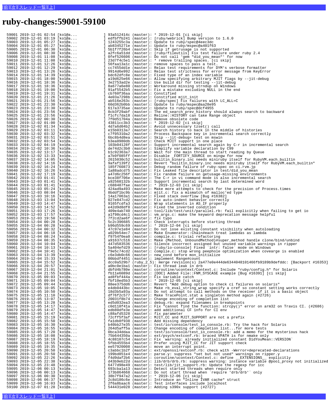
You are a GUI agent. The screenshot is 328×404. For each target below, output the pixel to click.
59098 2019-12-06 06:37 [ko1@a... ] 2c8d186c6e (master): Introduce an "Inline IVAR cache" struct (121, 379)
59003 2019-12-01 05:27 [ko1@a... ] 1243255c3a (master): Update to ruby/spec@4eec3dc (108, 42)
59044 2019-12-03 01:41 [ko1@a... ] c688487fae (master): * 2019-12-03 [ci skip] (102, 185)
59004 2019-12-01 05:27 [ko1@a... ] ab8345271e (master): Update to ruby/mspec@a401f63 (109, 45)
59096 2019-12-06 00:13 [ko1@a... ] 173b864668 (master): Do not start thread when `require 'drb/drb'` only (132, 372)
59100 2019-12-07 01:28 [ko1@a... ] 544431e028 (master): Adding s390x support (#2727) (109, 387)
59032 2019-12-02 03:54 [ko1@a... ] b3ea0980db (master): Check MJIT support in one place (112, 141)
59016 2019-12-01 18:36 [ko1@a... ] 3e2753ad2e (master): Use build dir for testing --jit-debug (119, 82)
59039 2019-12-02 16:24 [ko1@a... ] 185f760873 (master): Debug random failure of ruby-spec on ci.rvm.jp (128, 166)
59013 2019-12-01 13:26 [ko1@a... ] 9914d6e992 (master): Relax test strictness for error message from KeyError (136, 71)
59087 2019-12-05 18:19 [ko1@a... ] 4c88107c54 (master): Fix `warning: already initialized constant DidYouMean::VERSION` (147, 339)
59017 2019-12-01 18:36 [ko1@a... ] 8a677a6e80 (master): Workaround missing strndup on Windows (119, 86)
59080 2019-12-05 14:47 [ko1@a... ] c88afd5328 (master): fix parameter (99, 313)
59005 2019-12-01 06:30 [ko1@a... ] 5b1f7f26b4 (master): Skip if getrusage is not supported (115, 49)
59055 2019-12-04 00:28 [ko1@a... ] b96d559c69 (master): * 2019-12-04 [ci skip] (102, 225)
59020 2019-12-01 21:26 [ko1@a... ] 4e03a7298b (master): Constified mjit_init (100, 97)
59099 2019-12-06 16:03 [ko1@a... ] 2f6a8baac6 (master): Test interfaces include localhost (114, 383)
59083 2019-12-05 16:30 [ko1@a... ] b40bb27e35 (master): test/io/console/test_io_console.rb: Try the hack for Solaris (144, 324)
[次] (14, 7)
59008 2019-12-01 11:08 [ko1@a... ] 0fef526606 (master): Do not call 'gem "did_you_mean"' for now (122, 56)
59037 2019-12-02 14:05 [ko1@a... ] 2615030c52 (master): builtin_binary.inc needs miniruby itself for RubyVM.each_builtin (148, 159)
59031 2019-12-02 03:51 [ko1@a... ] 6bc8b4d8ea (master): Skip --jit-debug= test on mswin (112, 137)
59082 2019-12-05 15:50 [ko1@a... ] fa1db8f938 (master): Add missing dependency (102, 321)
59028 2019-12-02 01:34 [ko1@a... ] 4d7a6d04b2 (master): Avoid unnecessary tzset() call (111, 126)
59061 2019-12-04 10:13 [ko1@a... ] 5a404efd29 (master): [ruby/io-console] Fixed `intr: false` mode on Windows (136, 247)
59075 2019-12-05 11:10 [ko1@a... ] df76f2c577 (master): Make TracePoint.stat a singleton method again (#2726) (136, 295)
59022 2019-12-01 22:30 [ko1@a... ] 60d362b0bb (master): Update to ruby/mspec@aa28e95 (109, 104)
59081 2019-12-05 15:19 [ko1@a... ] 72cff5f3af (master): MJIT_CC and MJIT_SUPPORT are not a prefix (123, 317)
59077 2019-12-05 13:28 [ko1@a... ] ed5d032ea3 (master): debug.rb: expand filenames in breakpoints (123, 302)
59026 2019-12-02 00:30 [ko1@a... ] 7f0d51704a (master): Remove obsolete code (100, 119)
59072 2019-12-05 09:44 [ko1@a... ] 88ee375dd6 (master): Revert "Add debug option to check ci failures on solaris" (141, 284)
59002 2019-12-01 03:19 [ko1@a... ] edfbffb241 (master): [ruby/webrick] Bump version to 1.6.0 (117, 38)
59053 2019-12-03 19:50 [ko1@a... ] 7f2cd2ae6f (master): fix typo (99, 218)
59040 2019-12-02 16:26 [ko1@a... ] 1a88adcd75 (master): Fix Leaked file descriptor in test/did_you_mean (130, 170)
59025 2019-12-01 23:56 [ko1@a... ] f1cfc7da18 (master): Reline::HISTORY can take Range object (119, 115)
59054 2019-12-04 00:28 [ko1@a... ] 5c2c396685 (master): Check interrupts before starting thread (121, 221)
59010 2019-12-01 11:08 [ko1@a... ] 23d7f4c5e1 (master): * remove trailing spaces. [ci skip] (116, 60)
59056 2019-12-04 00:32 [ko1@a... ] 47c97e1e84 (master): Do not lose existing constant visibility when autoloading (141, 229)
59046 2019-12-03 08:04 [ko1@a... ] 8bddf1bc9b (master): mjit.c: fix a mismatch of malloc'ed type (122, 192)
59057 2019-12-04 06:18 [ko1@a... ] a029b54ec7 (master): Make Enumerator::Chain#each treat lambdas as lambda (134, 232)
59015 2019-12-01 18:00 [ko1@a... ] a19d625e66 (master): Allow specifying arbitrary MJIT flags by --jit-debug (135, 78)
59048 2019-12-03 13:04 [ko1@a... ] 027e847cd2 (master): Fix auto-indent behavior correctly (115, 199)
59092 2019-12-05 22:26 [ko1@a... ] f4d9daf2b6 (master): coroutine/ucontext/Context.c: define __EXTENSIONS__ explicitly (146, 357)
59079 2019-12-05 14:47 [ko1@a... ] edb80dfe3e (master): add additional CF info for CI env (114, 310)
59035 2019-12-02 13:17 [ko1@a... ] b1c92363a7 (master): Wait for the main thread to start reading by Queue (133, 152)
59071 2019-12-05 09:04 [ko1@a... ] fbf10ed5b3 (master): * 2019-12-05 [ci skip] (102, 280)
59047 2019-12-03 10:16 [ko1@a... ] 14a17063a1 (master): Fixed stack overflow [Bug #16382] (114, 196)
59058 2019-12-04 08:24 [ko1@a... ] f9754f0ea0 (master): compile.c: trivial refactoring (111, 236)
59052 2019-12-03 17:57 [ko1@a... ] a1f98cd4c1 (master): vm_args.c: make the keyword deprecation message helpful (138, 214)
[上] (51, 7)
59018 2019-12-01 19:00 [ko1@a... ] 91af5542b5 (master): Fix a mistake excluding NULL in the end (121, 89)
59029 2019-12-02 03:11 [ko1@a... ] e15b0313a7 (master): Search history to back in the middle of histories (132, 130)
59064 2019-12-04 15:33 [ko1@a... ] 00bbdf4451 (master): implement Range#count (101, 258)
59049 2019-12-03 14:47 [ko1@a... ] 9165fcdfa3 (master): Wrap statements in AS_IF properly (114, 203)
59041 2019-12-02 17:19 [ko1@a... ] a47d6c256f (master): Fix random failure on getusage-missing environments (134, 174)
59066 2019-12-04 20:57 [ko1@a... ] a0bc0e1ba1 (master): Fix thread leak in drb (102, 265)
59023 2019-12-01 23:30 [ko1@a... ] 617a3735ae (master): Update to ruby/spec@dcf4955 (108, 108)
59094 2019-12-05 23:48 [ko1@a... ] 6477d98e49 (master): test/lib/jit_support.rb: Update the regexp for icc (133, 365)
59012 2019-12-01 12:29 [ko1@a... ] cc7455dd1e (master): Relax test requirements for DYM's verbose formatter (134, 67)
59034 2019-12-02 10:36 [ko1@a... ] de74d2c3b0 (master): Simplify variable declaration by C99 (117, 148)
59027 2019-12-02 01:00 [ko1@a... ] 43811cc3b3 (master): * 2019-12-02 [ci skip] (102, 122)
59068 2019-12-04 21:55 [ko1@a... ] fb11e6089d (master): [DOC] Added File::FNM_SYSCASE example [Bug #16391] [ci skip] (144, 273)
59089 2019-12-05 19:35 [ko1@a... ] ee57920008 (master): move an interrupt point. (104, 346)
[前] (6, 7)
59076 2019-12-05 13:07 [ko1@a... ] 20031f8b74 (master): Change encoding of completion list (115, 299)
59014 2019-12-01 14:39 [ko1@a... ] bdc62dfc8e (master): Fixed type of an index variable (112, 75)
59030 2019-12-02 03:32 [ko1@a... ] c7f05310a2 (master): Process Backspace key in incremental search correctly (136, 133)
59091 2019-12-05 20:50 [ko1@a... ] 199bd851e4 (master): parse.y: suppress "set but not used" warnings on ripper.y (141, 354)
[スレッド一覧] (32, 7)
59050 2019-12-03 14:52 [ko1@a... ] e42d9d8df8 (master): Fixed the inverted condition (109, 207)
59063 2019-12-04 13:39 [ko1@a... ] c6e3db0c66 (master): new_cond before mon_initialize (111, 254)
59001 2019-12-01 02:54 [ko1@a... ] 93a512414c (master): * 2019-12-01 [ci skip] (102, 34)
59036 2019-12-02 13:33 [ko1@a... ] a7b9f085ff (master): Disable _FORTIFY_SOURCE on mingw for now (122, 155)
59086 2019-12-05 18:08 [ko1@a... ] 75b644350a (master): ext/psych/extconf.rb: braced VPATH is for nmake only (135, 335)
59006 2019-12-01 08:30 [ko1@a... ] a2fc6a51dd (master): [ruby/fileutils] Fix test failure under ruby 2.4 (131, 53)
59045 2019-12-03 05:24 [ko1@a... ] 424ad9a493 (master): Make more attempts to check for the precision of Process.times (146, 188)
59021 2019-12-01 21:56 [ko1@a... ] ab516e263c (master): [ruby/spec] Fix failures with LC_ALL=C (120, 100)
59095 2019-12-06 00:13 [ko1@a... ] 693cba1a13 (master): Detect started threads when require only (122, 368)
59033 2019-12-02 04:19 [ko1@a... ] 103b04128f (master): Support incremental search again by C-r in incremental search (145, 144)
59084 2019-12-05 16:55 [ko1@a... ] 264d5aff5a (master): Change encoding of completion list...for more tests (134, 328)
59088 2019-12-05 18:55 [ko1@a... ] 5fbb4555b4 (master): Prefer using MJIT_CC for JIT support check (124, 343)
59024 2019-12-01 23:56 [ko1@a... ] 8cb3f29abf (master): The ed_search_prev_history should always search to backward (143, 111)
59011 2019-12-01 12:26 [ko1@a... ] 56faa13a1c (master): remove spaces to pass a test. (110, 64)
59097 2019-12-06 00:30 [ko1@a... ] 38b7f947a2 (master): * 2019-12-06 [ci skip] (102, 376)
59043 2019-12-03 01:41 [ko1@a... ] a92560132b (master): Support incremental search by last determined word (133, 181)
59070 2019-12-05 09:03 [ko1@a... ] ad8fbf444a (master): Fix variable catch (99, 276)
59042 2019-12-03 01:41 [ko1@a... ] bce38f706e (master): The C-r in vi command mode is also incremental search (136, 177)
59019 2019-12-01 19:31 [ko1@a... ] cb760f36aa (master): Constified (99, 93)
